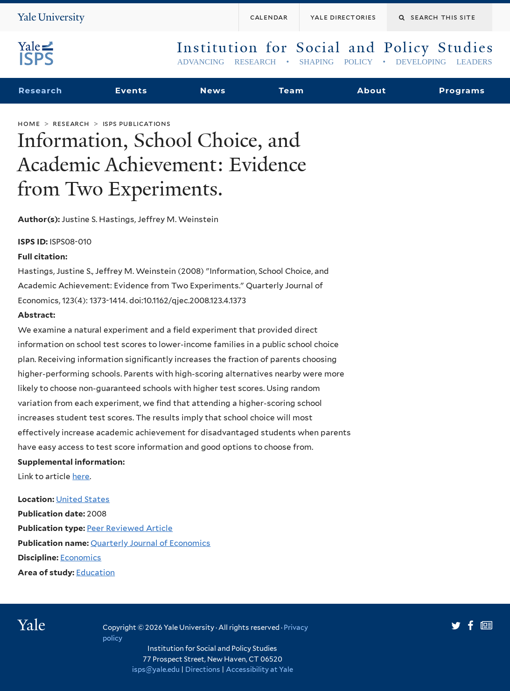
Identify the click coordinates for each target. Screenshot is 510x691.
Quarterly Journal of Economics (150, 543)
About (371, 90)
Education (95, 572)
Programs (462, 90)
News (213, 90)
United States (83, 499)
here (81, 476)
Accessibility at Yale (259, 669)
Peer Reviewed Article (130, 528)
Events (131, 90)
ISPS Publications (137, 123)
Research (41, 90)
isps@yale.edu (156, 669)
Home (29, 123)
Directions (202, 669)
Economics (80, 557)
